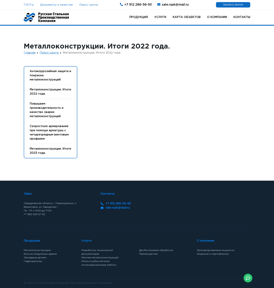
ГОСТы (29, 4)
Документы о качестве (56, 4)
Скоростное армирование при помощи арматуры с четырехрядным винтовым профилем (49, 132)
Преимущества (148, 254)
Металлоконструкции (37, 250)
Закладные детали (35, 258)
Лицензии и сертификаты (213, 254)
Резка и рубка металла (95, 261)
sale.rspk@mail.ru (173, 4)
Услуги (160, 17)
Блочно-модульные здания (40, 254)
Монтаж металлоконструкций (99, 258)
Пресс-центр (88, 4)
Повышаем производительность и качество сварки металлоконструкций (46, 110)
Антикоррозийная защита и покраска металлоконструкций (50, 75)
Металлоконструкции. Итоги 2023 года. (50, 150)
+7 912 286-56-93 (136, 4)
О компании (217, 17)
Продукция (138, 17)
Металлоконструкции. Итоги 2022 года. (50, 91)
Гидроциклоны (33, 261)
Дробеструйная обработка (156, 250)
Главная (29, 52)
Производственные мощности (215, 250)
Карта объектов (187, 17)
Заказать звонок (233, 5)
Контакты (241, 17)
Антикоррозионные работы (98, 265)
